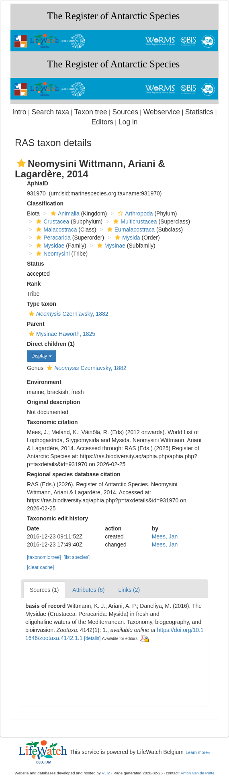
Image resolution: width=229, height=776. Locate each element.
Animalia (64, 213)
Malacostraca (55, 229)
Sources (125, 112)
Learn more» (198, 752)
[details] (92, 638)
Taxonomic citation (52, 422)
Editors (102, 122)
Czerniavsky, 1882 (67, 314)
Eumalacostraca (130, 229)
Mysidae (49, 245)
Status (35, 263)
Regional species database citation (74, 474)
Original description (53, 402)
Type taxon (41, 304)
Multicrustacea (134, 221)
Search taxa (50, 112)
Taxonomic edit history (57, 518)
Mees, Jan (165, 536)
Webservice (161, 112)
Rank (34, 283)
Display (41, 356)
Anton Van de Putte (198, 773)
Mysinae (110, 245)
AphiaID (37, 183)
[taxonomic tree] (44, 557)
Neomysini (52, 253)
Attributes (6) (88, 590)
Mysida (126, 237)
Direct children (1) (51, 344)
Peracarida (52, 237)
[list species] (76, 557)
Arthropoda (134, 213)
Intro (19, 112)
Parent (36, 324)
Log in (128, 122)
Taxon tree (90, 112)
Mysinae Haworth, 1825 (61, 334)
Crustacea (51, 221)
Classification (45, 203)
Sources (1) (44, 590)
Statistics (199, 112)
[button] (21, 163)
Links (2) (129, 590)
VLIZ (106, 773)
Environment (44, 382)
